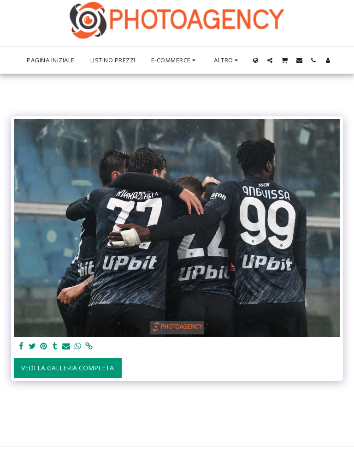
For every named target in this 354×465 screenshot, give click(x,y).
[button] (270, 60)
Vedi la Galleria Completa (67, 367)
